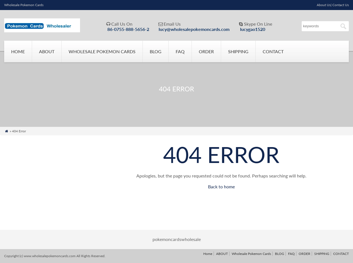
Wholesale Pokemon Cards (102, 51)
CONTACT (273, 51)
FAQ (180, 51)
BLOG (155, 51)
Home (18, 51)
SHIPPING (238, 51)
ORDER (206, 51)
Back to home (221, 186)
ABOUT (46, 51)
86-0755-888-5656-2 (128, 29)
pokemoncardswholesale (177, 239)
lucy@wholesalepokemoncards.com (194, 29)
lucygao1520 (252, 29)
